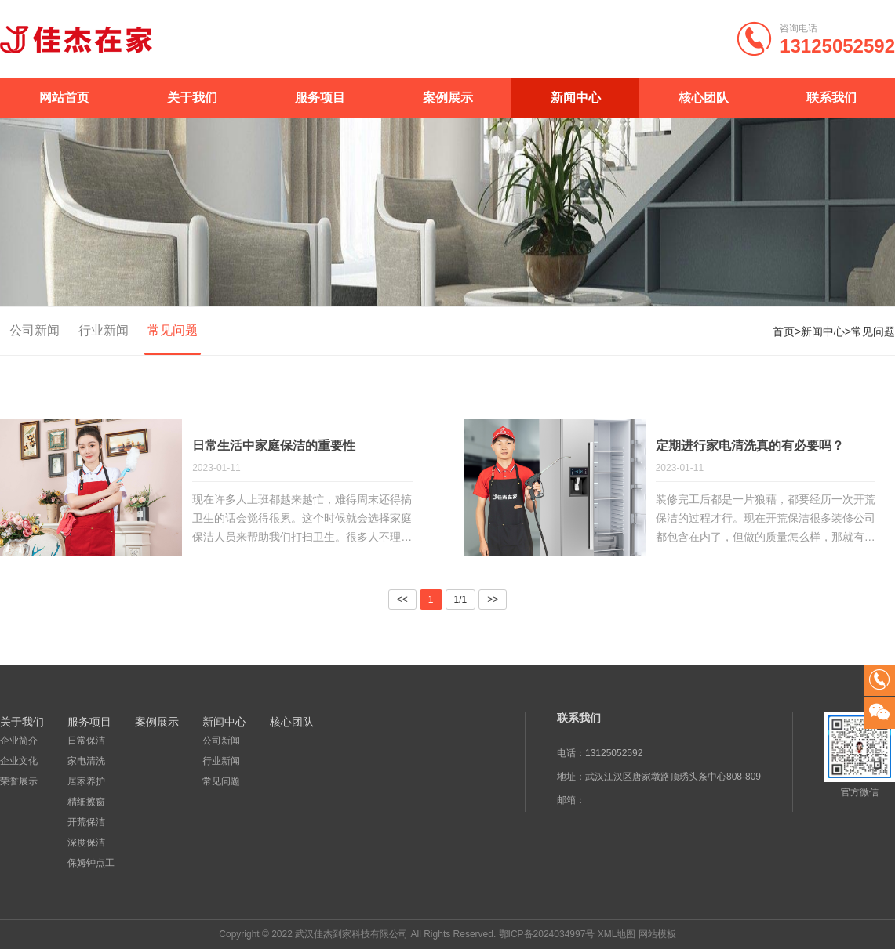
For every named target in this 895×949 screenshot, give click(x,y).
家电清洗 (86, 760)
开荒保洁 (86, 822)
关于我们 (192, 97)
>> (492, 599)
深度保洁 (86, 842)
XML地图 (617, 934)
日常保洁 (86, 740)
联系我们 (831, 97)
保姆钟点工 (91, 862)
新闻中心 (576, 97)
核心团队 (704, 97)
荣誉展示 (19, 781)
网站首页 (64, 97)
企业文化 (19, 760)
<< (402, 599)
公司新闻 (34, 330)
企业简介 (19, 740)
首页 (784, 331)
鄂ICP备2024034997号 (547, 934)
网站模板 (657, 934)
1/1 (461, 599)
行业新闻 (103, 330)
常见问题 (172, 330)
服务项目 (320, 97)
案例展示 (448, 97)
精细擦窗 (86, 801)
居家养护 (86, 781)
